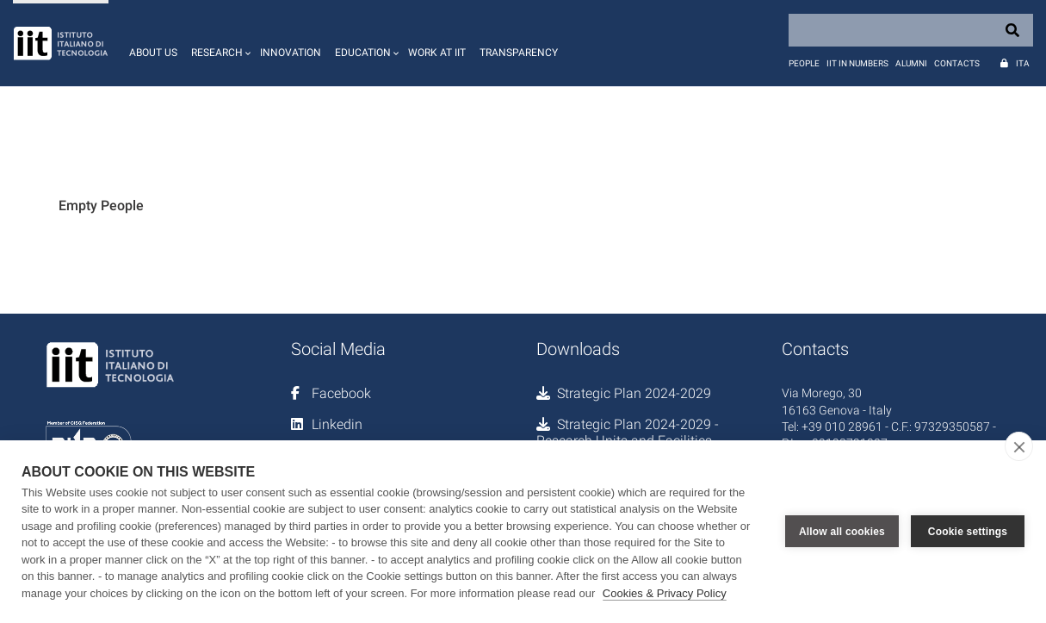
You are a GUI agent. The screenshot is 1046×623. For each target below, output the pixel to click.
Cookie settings (967, 532)
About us (153, 53)
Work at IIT (437, 53)
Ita (1023, 63)
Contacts (957, 63)
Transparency (519, 53)
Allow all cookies (842, 532)
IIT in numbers (857, 63)
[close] (1019, 446)
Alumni (911, 63)
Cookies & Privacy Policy (665, 593)
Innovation (290, 53)
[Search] (911, 30)
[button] (218, 43)
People (804, 63)
